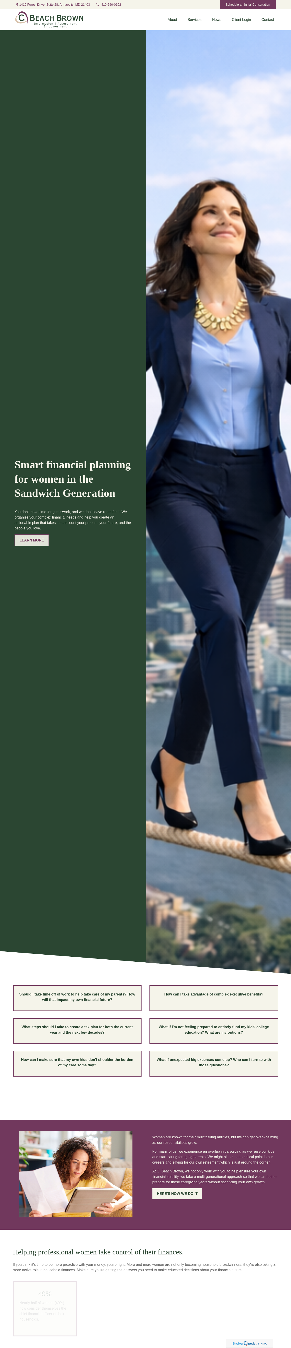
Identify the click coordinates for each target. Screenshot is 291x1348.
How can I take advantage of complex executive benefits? (213, 994)
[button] (172, 20)
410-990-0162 (108, 4)
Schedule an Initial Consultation (248, 4)
